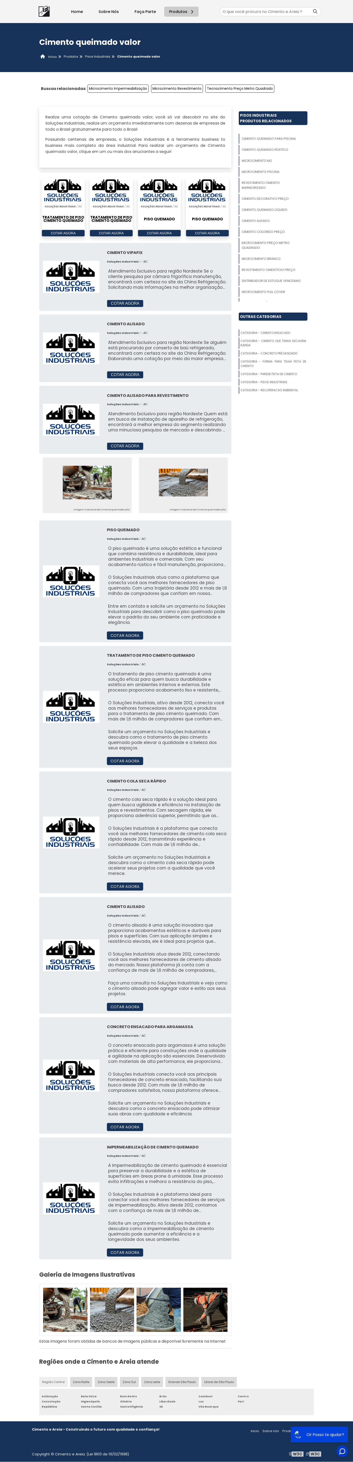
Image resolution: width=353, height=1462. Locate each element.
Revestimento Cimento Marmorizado (261, 185)
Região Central (53, 1382)
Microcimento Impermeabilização (118, 88)
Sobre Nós (109, 11)
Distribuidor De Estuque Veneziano (271, 280)
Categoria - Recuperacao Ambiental (269, 390)
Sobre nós (271, 1431)
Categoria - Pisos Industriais (263, 382)
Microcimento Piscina (260, 171)
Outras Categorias (260, 316)
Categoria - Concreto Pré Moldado (268, 353)
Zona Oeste (106, 1382)
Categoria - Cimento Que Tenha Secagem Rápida (273, 343)
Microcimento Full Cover (263, 292)
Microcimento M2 (257, 160)
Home (77, 11)
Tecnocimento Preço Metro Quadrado (240, 88)
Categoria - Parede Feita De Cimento (268, 374)
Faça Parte (145, 11)
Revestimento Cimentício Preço (268, 269)
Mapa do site (310, 1431)
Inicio (255, 1431)
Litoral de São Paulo (219, 1382)
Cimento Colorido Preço (263, 231)
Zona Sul (129, 1382)
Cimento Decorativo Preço (265, 198)
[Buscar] (315, 11)
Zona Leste (152, 1382)
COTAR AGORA (63, 233)
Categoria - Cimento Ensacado (265, 333)
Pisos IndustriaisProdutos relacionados (266, 118)
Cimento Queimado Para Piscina (269, 138)
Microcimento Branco (261, 258)
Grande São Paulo (182, 1382)
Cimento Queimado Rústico (265, 149)
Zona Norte (81, 1382)
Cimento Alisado (256, 220)
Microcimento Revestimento (177, 88)
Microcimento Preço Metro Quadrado (266, 245)
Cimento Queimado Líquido (264, 209)
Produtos (182, 11)
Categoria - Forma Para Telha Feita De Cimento (273, 363)
